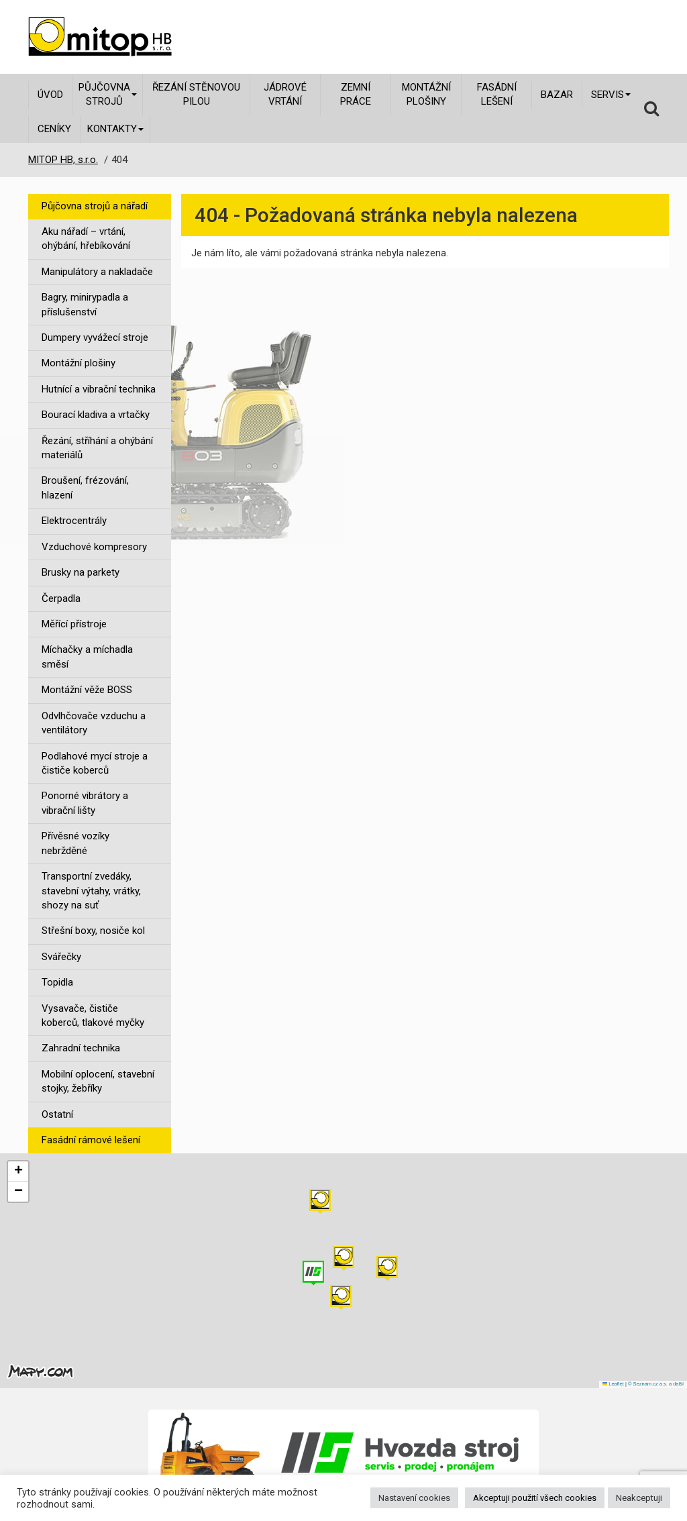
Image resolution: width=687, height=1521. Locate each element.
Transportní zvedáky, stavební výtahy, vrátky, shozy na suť (91, 890)
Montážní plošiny (426, 94)
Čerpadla (61, 598)
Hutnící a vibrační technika (99, 389)
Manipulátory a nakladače (97, 272)
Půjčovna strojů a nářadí (95, 206)
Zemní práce (355, 94)
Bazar (557, 95)
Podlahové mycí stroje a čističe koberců (95, 763)
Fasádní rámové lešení (91, 1140)
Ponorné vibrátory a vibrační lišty (85, 803)
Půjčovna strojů (107, 94)
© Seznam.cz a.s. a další (656, 1384)
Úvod (50, 95)
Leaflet (613, 1384)
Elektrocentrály (74, 521)
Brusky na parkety (80, 572)
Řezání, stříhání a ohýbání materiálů (97, 448)
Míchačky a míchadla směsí (87, 656)
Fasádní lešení (497, 94)
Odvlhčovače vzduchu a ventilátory (94, 723)
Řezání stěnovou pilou (196, 94)
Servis (611, 95)
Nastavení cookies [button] (414, 1498)
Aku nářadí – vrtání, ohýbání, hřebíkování (86, 238)
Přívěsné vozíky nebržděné (75, 843)
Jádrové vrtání (285, 94)
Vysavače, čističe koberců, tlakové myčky (93, 1015)
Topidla (57, 982)
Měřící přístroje (74, 624)
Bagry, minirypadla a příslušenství (85, 304)
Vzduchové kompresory (94, 547)
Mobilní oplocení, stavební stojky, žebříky (98, 1081)
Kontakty (115, 129)
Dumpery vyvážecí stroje (95, 337)
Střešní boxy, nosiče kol (93, 931)
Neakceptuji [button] (639, 1498)
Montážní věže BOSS (87, 690)
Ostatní (57, 1114)
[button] (387, 1268)
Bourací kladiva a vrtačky (96, 415)
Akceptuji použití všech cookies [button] (534, 1498)
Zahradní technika (81, 1048)
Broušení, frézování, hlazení (85, 487)
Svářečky (61, 957)
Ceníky (54, 129)
